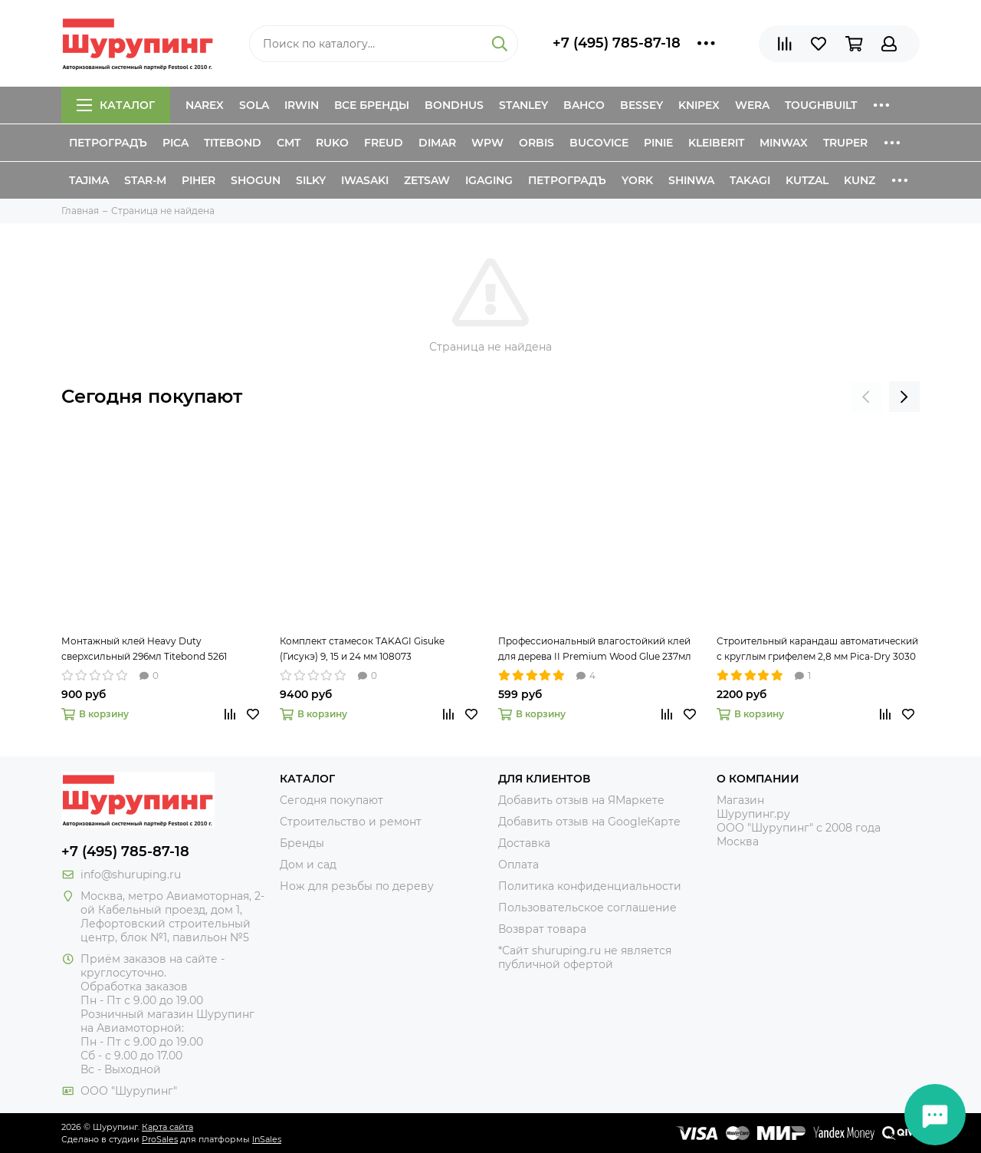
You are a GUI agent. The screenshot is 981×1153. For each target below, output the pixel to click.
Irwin (301, 105)
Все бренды (371, 105)
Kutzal (807, 180)
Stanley (523, 105)
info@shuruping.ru (130, 874)
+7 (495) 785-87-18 (617, 43)
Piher (198, 180)
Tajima (89, 180)
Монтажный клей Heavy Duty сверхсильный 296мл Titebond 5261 (144, 648)
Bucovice (598, 143)
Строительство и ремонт (351, 822)
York (637, 180)
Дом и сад (308, 864)
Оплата (518, 864)
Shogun (256, 180)
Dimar (437, 143)
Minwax (784, 143)
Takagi (750, 180)
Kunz (859, 180)
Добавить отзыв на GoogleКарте (589, 822)
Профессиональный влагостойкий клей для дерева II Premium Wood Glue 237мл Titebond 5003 (594, 649)
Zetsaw (427, 180)
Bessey (641, 105)
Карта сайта (167, 1127)
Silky (311, 180)
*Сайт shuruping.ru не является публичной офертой (584, 957)
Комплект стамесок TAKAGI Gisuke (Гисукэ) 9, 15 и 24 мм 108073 (362, 648)
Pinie (658, 143)
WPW (487, 143)
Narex (204, 105)
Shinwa (691, 180)
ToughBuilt (821, 105)
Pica (175, 143)
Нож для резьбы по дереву (357, 886)
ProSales (160, 1139)
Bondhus (454, 105)
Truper (845, 143)
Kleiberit (716, 143)
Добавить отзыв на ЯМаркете (581, 800)
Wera (752, 105)
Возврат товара (542, 929)
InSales (266, 1139)
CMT (288, 143)
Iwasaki (365, 180)
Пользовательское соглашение (587, 907)
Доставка (524, 843)
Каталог (116, 105)
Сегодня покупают (151, 396)
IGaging (489, 180)
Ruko (332, 143)
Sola (254, 105)
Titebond (232, 143)
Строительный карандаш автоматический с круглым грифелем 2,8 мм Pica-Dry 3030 (817, 648)
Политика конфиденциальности (589, 886)
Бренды (302, 843)
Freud (383, 143)
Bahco (584, 105)
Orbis (536, 143)
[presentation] (866, 396)
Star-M (145, 180)
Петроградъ (108, 143)
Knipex (699, 105)
